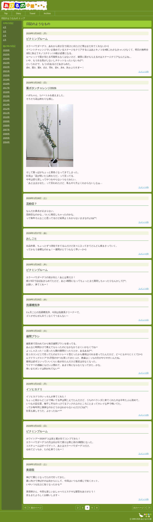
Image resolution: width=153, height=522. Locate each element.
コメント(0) (143, 72)
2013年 (6, 105)
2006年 (6, 134)
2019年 (6, 79)
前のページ (37, 508)
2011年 (6, 113)
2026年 (6, 50)
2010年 (6, 117)
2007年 (6, 130)
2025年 (6, 54)
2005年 (6, 138)
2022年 (6, 67)
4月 (4, 27)
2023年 (6, 63)
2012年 (6, 109)
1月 (4, 40)
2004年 (6, 142)
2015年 (6, 96)
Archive (47, 13)
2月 (4, 36)
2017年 (6, 88)
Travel (32, 13)
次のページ (138, 508)
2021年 (6, 71)
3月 (4, 31)
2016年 (6, 92)
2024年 (6, 59)
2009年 (6, 121)
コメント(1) (143, 320)
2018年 (6, 84)
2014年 (6, 100)
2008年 (6, 125)
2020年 (6, 75)
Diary (18, 13)
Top (6, 13)
